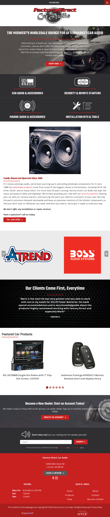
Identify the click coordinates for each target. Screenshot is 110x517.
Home (70, 491)
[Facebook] (53, 478)
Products (69, 495)
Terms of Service (74, 447)
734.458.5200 (54, 2)
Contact (95, 495)
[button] (106, 254)
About (95, 491)
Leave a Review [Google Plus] (55, 473)
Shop (69, 499)
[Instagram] (56, 478)
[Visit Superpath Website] (27, 513)
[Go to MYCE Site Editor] (82, 513)
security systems (89, 193)
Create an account (55, 417)
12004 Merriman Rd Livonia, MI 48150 (55, 465)
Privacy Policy (62, 447)
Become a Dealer (95, 499)
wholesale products (22, 187)
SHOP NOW (55, 63)
